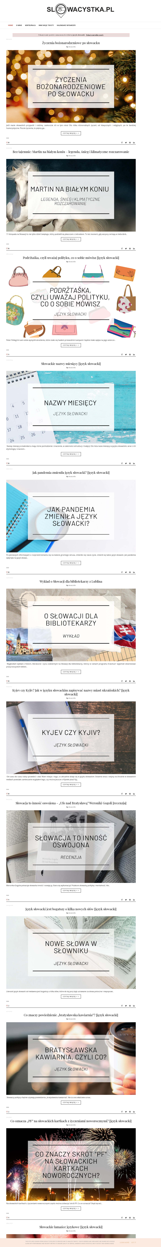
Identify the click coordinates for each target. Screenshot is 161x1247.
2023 (110, 208)
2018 (110, 222)
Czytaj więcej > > (61, 108)
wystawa (111, 173)
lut (111, 198)
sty (111, 200)
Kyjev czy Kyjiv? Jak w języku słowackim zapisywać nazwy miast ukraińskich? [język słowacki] (61, 547)
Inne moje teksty (61, 25)
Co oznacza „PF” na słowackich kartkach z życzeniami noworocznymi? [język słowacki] (60, 893)
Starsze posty (93, 1226)
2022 (110, 211)
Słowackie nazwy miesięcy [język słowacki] (61, 299)
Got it (133, 1242)
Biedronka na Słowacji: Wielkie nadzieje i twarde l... (124, 192)
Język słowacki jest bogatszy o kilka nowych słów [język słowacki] (60, 721)
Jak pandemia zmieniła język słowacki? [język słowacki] (60, 381)
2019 (110, 219)
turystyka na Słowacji (117, 145)
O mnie (34, 25)
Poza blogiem (131, 73)
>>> (22, 113)
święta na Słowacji (115, 163)
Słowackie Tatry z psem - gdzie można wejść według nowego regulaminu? (127, 121)
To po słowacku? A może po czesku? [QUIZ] (61, 1059)
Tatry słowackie (114, 156)
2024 (110, 206)
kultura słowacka (115, 148)
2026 (110, 186)
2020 (110, 216)
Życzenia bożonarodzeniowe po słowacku (61, 43)
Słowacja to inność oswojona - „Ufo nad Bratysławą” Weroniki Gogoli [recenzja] (60, 636)
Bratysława (112, 167)
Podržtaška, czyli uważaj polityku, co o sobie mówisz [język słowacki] (60, 215)
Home (25, 25)
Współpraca (45, 25)
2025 (110, 203)
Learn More (124, 1242)
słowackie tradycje (115, 160)
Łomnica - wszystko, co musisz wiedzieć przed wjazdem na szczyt (126, 130)
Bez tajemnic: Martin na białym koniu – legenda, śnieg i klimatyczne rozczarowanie (61, 129)
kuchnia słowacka (128, 169)
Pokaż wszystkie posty (84, 35)
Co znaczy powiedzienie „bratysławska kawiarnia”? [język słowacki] (61, 807)
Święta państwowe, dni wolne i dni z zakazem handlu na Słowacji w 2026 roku (127, 110)
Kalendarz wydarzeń (81, 25)
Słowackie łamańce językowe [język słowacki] (60, 977)
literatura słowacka (116, 152)
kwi (111, 188)
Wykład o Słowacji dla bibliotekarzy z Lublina (61, 463)
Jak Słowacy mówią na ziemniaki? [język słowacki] (61, 1141)
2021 (110, 214)
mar (112, 195)
